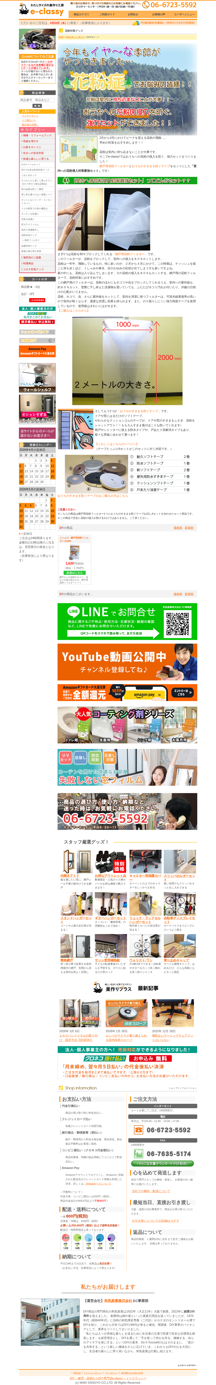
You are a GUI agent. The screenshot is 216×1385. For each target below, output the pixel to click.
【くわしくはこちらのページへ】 (117, 444)
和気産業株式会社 (118, 1301)
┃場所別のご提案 (31, 257)
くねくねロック (29, 175)
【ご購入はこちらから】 (74, 310)
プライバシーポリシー (93, 1373)
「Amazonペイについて (97, 1183)
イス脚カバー (29, 120)
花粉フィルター (32, 240)
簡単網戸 (66, 960)
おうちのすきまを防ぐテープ (151, 166)
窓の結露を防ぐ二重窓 (32, 189)
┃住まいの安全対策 (32, 152)
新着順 (189, 527)
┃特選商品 (27, 263)
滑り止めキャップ (176, 960)
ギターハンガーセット (110, 918)
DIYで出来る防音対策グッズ (35, 170)
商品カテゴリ (81, 14)
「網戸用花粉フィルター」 (130, 254)
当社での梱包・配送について (151, 1191)
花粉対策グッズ (29, 235)
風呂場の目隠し (30, 124)
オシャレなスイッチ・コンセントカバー (36, 201)
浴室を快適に (28, 219)
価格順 (178, 527)
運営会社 (77, 1373)
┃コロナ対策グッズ (32, 269)
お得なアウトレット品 (110, 876)
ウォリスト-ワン (140, 960)
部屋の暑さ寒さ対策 (31, 251)
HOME (61, 37)
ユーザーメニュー (184, 14)
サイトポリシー (111, 1373)
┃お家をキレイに (31, 147)
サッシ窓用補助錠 (107, 960)
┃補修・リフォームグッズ (36, 135)
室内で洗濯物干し (30, 230)
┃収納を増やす (30, 141)
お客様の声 (158, 14)
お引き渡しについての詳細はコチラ (155, 1220)
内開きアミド (69, 876)
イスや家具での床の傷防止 (34, 208)
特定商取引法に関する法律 (132, 1373)
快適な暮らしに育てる (75, 37)
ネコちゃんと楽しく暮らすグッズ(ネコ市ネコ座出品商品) (36, 182)
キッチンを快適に (30, 214)
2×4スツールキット (30, 164)
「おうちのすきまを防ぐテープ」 (139, 411)
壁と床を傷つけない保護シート (36, 194)
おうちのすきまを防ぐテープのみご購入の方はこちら (93, 495)
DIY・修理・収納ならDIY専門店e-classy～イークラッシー (108, 1378)
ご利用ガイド (107, 14)
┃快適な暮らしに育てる (35, 158)
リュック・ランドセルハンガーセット (145, 920)
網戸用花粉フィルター (114, 166)
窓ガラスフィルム (30, 224)
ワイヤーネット (30, 115)
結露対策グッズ (29, 246)
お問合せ (133, 14)
